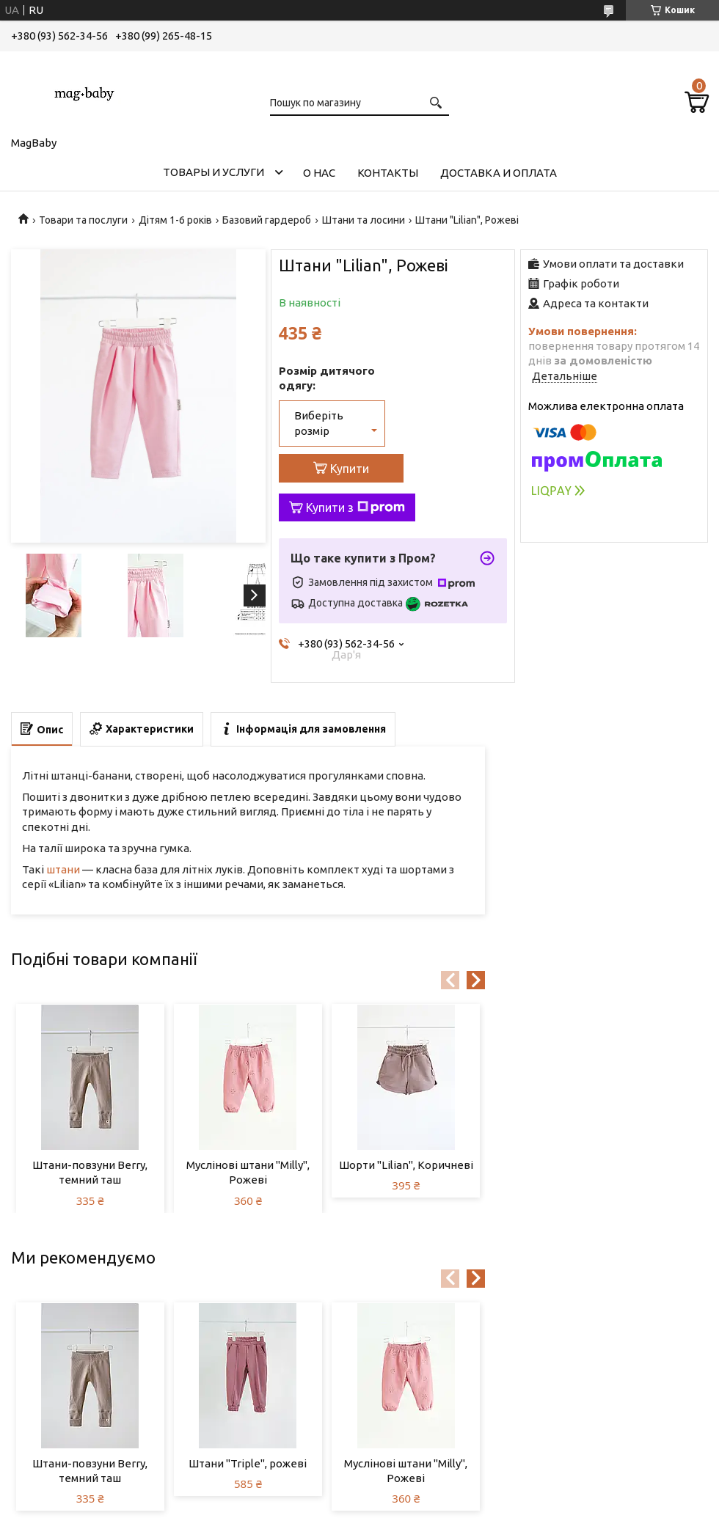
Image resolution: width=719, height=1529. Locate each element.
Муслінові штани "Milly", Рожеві (248, 1172)
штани (63, 869)
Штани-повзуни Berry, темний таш (89, 1172)
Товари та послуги (83, 220)
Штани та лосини (363, 220)
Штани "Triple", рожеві (248, 1463)
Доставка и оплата (498, 172)
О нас (319, 172)
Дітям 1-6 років (175, 220)
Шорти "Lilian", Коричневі (406, 1165)
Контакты (387, 172)
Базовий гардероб (266, 220)
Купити (349, 468)
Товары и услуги (213, 172)
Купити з (355, 507)
